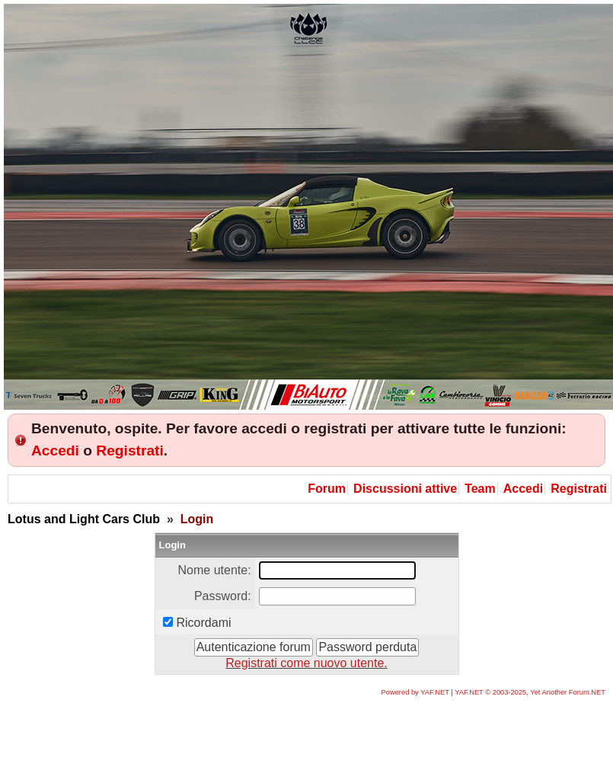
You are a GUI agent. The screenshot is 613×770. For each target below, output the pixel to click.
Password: (222, 595)
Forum (327, 488)
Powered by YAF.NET (415, 692)
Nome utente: (214, 570)
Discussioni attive (405, 488)
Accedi (55, 450)
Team (480, 488)
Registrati (130, 450)
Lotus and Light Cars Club (84, 519)
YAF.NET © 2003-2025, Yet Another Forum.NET (530, 692)
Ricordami (204, 622)
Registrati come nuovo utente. (306, 663)
